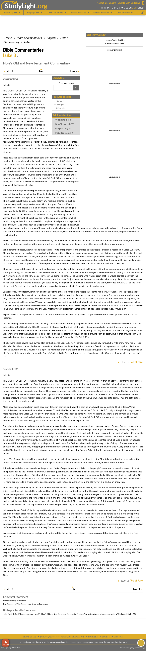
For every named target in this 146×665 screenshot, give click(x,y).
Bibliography (60, 108)
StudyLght (20, 6)
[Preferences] (142, 12)
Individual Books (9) (64, 133)
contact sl (93, 636)
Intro (10, 79)
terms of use (29, 636)
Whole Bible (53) (63, 119)
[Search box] (63, 87)
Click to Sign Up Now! (128, 2)
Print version (60, 101)
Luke (27, 42)
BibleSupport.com (24, 604)
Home (8, 37)
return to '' (131, 362)
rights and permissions (72, 636)
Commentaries (29, 37)
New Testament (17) (64, 124)
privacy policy (47, 636)
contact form (121, 642)
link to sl (118, 636)
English (50, 37)
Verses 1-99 (10, 369)
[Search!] (76, 87)
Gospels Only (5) (63, 128)
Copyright (59, 105)
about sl (106, 636)
